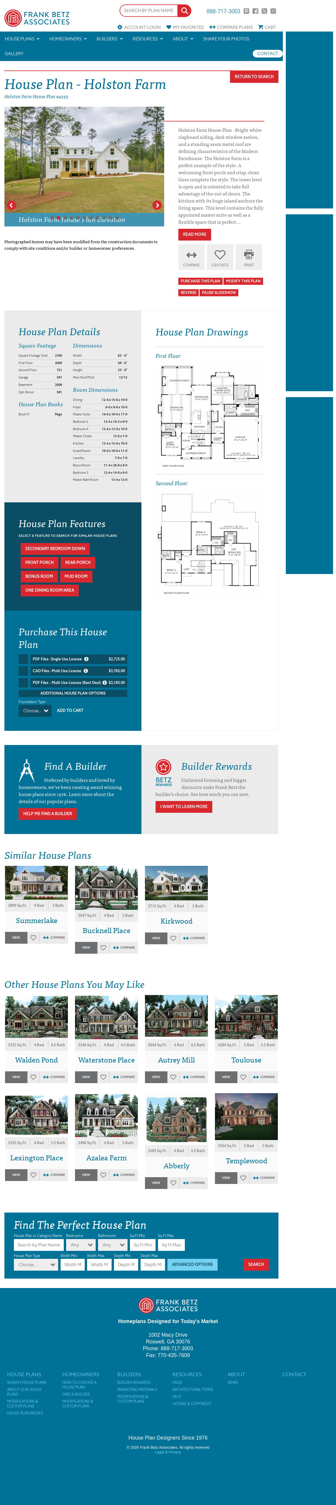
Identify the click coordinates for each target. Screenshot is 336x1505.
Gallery (14, 53)
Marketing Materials (137, 1389)
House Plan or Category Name (38, 1235)
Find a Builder (76, 1394)
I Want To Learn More (184, 807)
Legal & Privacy (168, 1452)
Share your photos (226, 39)
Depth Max (149, 1255)
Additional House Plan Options (72, 693)
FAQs (177, 1382)
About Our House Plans (24, 1392)
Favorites (188, 27)
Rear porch (78, 562)
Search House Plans (26, 1382)
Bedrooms (74, 1235)
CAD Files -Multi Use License (79, 671)
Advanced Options (192, 1264)
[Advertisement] (309, 120)
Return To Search (254, 77)
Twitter (264, 11)
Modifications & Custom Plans (22, 1404)
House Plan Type (27, 1255)
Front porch (39, 562)
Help (176, 1396)
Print (249, 265)
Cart (270, 27)
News (233, 1382)
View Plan (16, 939)
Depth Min (122, 1255)
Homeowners (65, 39)
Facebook (255, 11)
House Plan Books (25, 1413)
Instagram (273, 11)
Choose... (32, 711)
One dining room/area (49, 590)
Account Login (142, 27)
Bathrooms (107, 1235)
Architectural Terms (192, 1389)
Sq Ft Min (137, 1235)
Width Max (95, 1255)
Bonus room (39, 576)
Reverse (188, 292)
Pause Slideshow (219, 292)
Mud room (76, 576)
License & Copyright (191, 1404)
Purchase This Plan (200, 281)
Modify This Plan (243, 281)
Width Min (69, 1255)
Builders (107, 39)
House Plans (19, 39)
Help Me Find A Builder (47, 814)
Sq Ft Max (166, 1235)
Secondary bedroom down (55, 549)
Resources (145, 39)
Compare (235, 27)
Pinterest (246, 11)
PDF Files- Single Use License (79, 659)
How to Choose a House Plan (79, 1385)
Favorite (220, 265)
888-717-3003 (223, 11)
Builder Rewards (134, 1382)
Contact (267, 53)
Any (75, 1245)
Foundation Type (32, 701)
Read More (194, 234)
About (180, 39)
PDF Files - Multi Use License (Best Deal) (79, 682)
